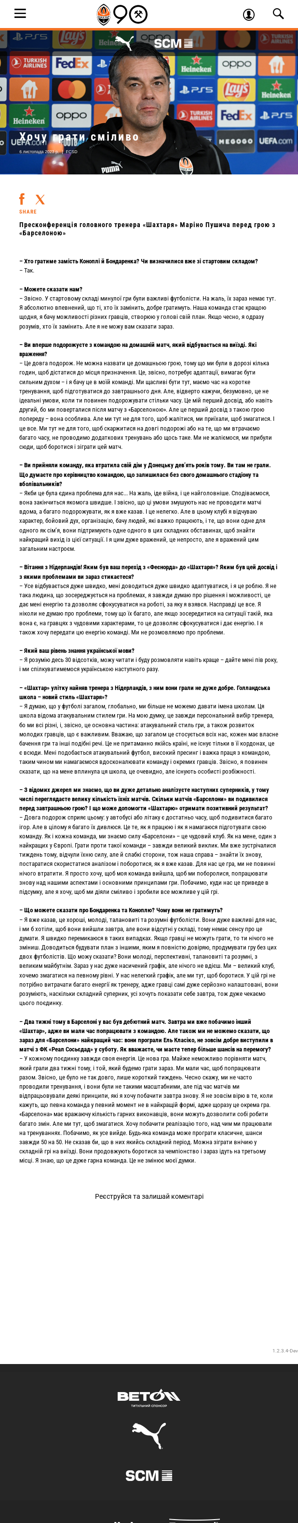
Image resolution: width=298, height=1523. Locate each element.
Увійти (252, 16)
